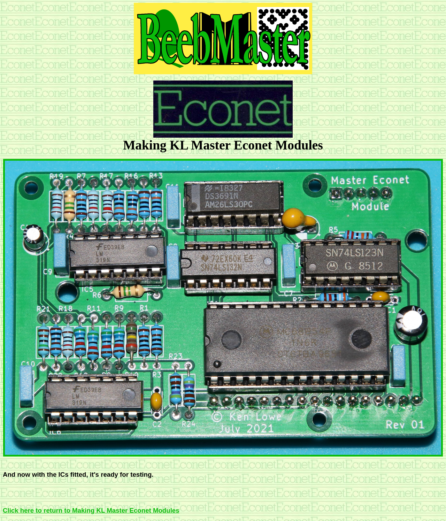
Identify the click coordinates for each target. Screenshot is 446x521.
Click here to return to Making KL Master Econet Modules (91, 510)
